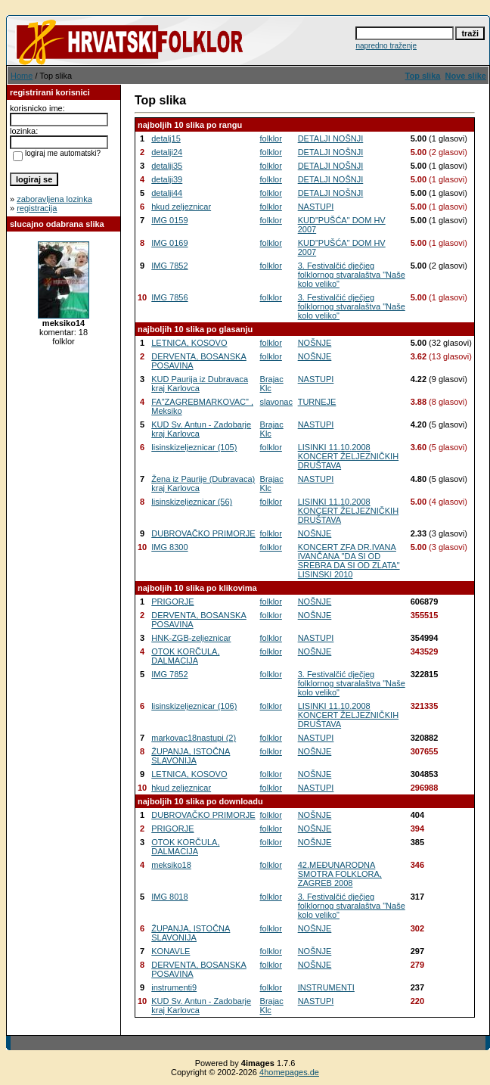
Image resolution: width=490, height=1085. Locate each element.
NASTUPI (316, 206)
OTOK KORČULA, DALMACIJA (185, 656)
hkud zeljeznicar (181, 206)
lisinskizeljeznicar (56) (191, 501)
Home (22, 75)
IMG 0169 (169, 242)
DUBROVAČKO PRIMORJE (203, 533)
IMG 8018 (169, 896)
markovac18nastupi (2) (193, 737)
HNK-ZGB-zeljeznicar (191, 637)
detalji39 (166, 179)
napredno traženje (386, 46)
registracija (37, 208)
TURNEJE (317, 401)
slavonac (276, 401)
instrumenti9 (174, 987)
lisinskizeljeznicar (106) (194, 705)
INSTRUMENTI (326, 987)
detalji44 (166, 192)
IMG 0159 (169, 220)
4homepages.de (289, 1072)
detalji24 (166, 152)
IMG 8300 (169, 547)
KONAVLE (170, 951)
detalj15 (166, 138)
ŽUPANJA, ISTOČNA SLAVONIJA (190, 756)
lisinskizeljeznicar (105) (194, 447)
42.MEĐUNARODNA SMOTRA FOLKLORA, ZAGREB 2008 (340, 874)
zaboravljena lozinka (54, 199)
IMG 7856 (169, 297)
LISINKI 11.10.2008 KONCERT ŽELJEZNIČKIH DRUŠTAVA (348, 456)
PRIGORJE (172, 601)
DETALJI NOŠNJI (331, 138)
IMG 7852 (169, 265)
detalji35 (166, 165)
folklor (271, 138)
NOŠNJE (315, 342)
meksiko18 (171, 864)
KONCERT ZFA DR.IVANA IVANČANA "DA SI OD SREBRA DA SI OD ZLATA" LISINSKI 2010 (349, 560)
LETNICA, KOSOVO (189, 342)
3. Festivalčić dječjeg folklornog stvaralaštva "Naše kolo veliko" (351, 274)
